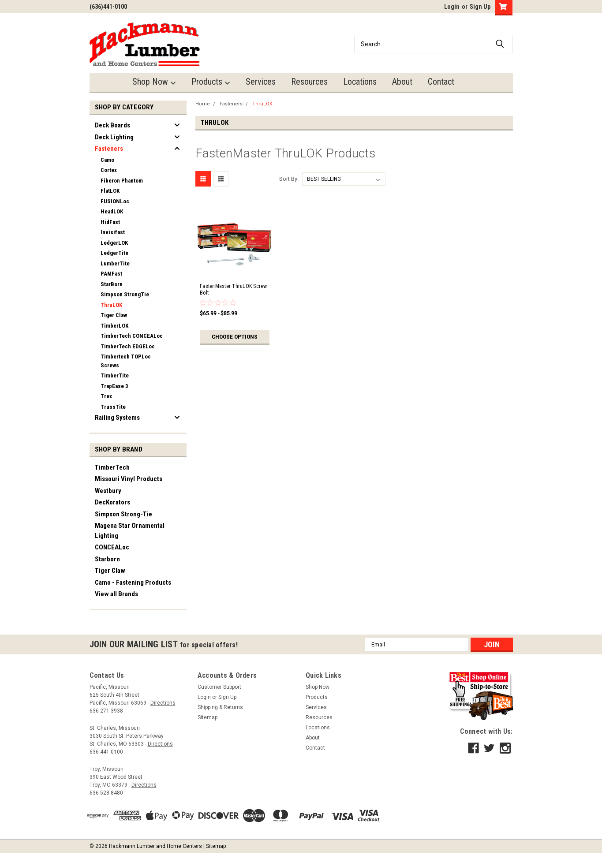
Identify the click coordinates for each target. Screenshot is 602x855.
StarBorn (112, 284)
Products (210, 81)
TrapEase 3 (114, 386)
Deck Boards (112, 125)
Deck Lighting (114, 137)
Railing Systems (117, 418)
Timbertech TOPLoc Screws (126, 361)
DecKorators (112, 502)
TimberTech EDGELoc (128, 346)
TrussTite (113, 406)
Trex (106, 396)
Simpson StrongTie (125, 294)
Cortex (109, 170)
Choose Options (234, 336)
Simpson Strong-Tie (123, 514)
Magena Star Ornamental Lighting (130, 531)
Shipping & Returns (220, 707)
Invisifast (113, 232)
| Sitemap (214, 846)
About (402, 81)
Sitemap (207, 717)
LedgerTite (114, 253)
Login (452, 6)
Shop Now (154, 81)
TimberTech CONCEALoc (132, 335)
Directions (163, 703)
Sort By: (289, 178)
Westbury (108, 491)
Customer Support (219, 687)
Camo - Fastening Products (133, 582)
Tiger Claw (114, 315)
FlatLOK (110, 190)
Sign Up (480, 6)
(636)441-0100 (108, 6)
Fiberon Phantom (122, 180)
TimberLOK (114, 325)
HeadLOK (112, 211)
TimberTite (115, 375)
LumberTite (115, 263)
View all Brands (116, 594)
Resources (309, 81)
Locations (360, 81)
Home (202, 104)
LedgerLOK (114, 242)
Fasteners (109, 149)
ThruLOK (111, 305)
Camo (107, 160)
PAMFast (111, 273)
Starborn (107, 559)
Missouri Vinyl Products (128, 479)
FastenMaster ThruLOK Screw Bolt (233, 289)
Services (261, 81)
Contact (441, 81)
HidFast (110, 222)
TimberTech (112, 467)
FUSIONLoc (115, 201)
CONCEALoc (112, 547)
